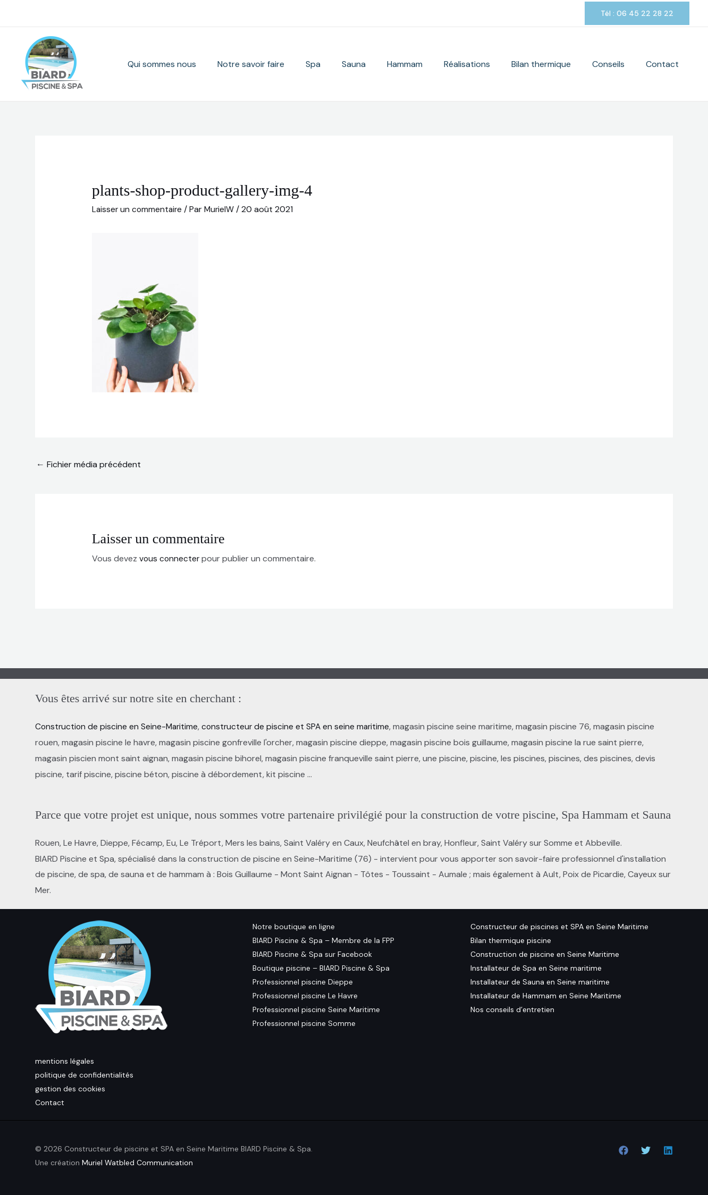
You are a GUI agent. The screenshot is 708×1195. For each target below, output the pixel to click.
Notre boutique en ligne (293, 926)
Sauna (412, 64)
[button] (637, 13)
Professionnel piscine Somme (304, 1023)
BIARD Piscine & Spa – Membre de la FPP (323, 940)
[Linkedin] (668, 1150)
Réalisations (504, 64)
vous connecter (170, 557)
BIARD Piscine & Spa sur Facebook (312, 953)
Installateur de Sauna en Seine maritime (540, 981)
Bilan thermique (567, 64)
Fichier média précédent (88, 464)
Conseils (624, 64)
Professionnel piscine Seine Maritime (316, 1009)
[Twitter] (646, 1150)
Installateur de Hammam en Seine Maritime (545, 995)
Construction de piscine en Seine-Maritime (118, 726)
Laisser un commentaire (138, 209)
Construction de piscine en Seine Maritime (544, 953)
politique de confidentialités (84, 1075)
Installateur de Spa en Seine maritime (536, 967)
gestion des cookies (70, 1088)
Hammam (452, 64)
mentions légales (64, 1061)
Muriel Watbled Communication (137, 1162)
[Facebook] (623, 1150)
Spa (382, 64)
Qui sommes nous (252, 64)
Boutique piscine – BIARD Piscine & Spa (321, 967)
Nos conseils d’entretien (512, 1009)
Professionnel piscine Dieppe (302, 981)
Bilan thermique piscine (510, 940)
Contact (667, 64)
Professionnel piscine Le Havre (305, 995)
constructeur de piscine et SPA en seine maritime (300, 726)
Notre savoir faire (330, 64)
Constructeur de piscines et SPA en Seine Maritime (559, 926)
